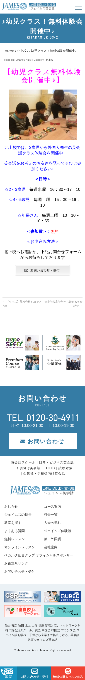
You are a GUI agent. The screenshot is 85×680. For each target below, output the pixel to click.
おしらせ (11, 506)
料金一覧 (51, 514)
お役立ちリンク (16, 563)
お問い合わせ (42, 441)
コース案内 (52, 506)
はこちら (68, 673)
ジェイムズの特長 (18, 514)
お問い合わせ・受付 (19, 571)
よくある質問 (14, 531)
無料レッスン (14, 539)
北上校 (22, 51)
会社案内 (51, 547)
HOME (9, 51)
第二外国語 (52, 539)
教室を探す (12, 523)
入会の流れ (52, 523)
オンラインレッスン (19, 547)
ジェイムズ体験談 (57, 531)
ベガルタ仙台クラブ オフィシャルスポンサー (38, 555)
